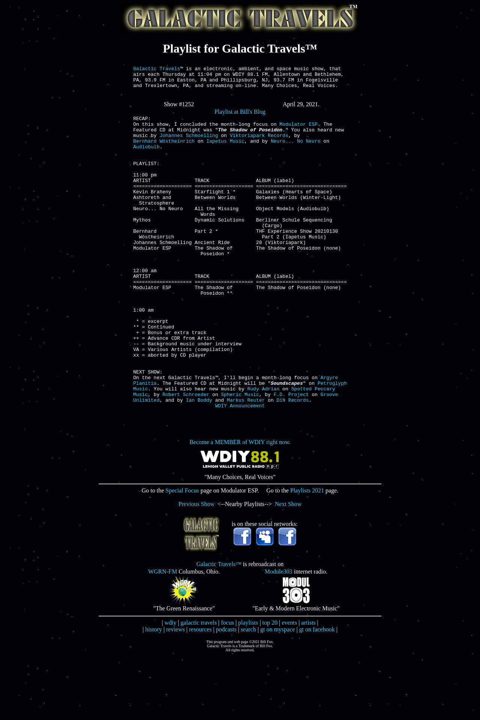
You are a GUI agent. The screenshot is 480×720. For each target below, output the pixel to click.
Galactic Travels (156, 69)
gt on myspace (277, 693)
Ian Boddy (199, 462)
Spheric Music (240, 456)
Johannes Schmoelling (188, 145)
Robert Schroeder (185, 456)
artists (308, 687)
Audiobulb (146, 158)
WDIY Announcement (240, 469)
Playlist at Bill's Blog (240, 117)
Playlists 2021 (307, 554)
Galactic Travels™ (219, 628)
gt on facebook (317, 693)
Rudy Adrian (263, 449)
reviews (175, 693)
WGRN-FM (162, 636)
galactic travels (199, 687)
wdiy (170, 687)
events (289, 687)
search (248, 693)
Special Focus (182, 554)
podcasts (226, 693)
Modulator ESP (298, 131)
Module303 (278, 636)
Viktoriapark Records (259, 145)
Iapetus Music (225, 152)
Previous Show (196, 568)
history (153, 693)
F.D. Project (291, 456)
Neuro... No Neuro (296, 152)
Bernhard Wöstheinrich (164, 152)
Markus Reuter (246, 462)
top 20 (270, 687)
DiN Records (293, 462)
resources (200, 693)
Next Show (288, 568)
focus (227, 687)
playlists (248, 687)
